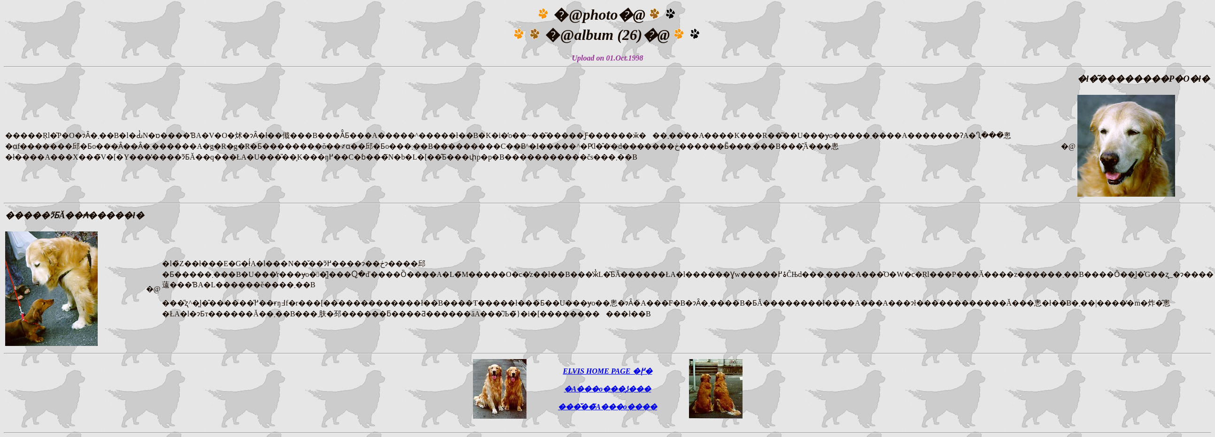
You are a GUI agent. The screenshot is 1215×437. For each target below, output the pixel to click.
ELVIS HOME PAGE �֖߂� (607, 371)
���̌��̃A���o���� (607, 407)
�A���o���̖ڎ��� (607, 389)
